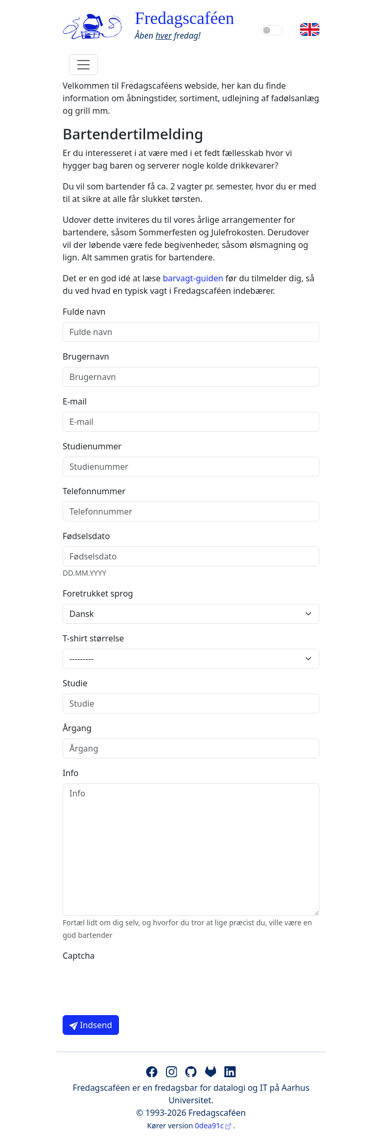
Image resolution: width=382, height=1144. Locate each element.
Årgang (77, 728)
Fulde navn (84, 311)
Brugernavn (86, 356)
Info (71, 773)
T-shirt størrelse (93, 638)
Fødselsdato (86, 536)
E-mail (75, 401)
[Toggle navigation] (83, 64)
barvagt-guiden (193, 278)
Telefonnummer (94, 491)
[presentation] (142, 986)
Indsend (90, 1025)
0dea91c (214, 1125)
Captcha (78, 955)
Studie (75, 683)
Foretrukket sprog (98, 593)
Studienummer (92, 446)
